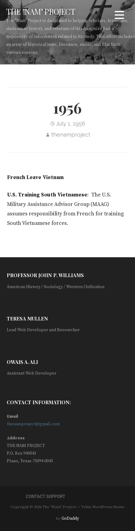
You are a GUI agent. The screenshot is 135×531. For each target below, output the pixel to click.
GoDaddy (70, 518)
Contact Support (45, 496)
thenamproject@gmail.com (33, 424)
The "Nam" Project (40, 11)
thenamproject (70, 134)
